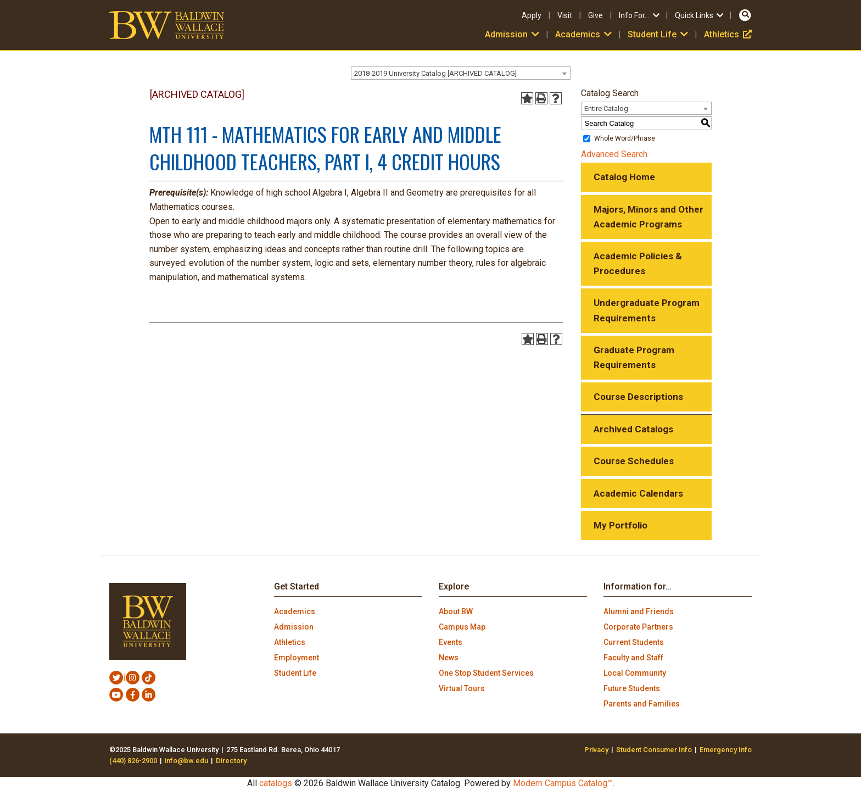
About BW (456, 611)
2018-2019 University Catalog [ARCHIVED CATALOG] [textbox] (435, 73)
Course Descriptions (638, 396)
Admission (513, 34)
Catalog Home (624, 176)
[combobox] (461, 73)
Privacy (596, 750)
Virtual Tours (462, 688)
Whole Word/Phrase (624, 138)
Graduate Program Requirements (634, 357)
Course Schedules (634, 460)
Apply (531, 15)
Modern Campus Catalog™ (563, 783)
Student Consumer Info (654, 750)
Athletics (728, 34)
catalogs (275, 783)
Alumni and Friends (638, 611)
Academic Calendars (638, 493)
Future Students (631, 688)
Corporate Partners (638, 626)
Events (450, 642)
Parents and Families (641, 703)
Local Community (634, 673)
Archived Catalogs (633, 429)
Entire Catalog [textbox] (606, 108)
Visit (564, 15)
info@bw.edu (186, 760)
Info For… (640, 15)
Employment (296, 657)
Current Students (633, 642)
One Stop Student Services (486, 673)
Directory (231, 760)
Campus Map (462, 626)
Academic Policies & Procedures (638, 263)
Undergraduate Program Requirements (647, 310)
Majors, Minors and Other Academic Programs (648, 217)
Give (595, 15)
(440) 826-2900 (133, 760)
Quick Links (700, 15)
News (449, 657)
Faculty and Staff (633, 657)
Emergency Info (726, 750)
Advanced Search (614, 154)
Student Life (659, 34)
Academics (584, 34)
